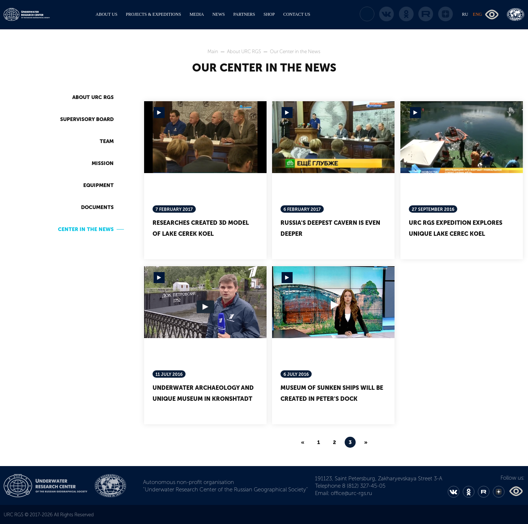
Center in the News (86, 229)
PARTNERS (244, 14)
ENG (477, 14)
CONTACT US (296, 14)
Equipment (98, 185)
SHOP (269, 14)
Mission (103, 163)
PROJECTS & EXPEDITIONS (153, 14)
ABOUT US (106, 14)
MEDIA (197, 14)
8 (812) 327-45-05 (363, 486)
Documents (97, 207)
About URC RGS (244, 51)
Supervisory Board (87, 119)
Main (213, 51)
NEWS (218, 14)
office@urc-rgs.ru (351, 493)
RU (465, 14)
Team (107, 141)
